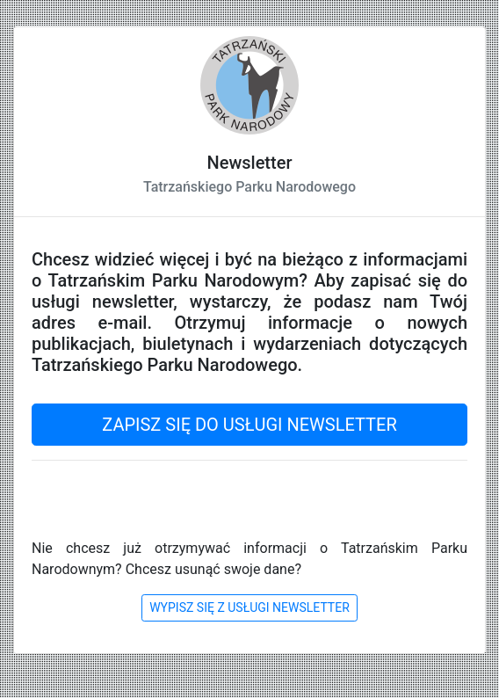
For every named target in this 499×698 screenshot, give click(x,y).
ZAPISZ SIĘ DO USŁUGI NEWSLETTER (249, 424)
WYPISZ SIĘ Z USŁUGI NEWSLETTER (249, 607)
